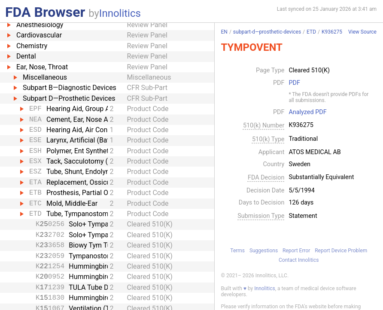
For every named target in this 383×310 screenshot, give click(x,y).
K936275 (332, 32)
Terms (237, 251)
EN (224, 32)
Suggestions (263, 251)
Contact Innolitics (299, 260)
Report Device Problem (341, 251)
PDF (294, 83)
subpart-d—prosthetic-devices (267, 32)
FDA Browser (45, 12)
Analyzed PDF (307, 112)
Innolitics (120, 13)
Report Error (296, 251)
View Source (362, 32)
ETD (311, 32)
